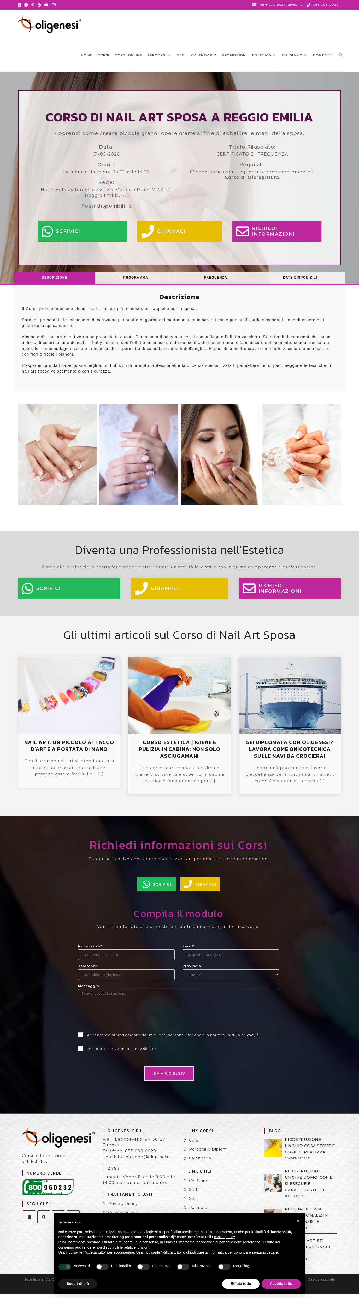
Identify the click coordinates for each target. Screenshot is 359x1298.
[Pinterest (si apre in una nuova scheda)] (33, 5)
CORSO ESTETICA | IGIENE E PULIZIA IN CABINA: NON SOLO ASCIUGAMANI (179, 752)
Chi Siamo (199, 1184)
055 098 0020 (140, 1154)
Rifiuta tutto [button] (241, 1284)
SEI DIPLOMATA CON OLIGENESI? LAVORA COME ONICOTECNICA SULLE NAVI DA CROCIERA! (289, 752)
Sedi (193, 1202)
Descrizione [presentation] (55, 281)
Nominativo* (90, 950)
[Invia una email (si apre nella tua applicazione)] (53, 5)
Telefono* (87, 970)
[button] (298, 1221)
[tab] (55, 281)
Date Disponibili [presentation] (300, 281)
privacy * (249, 1038)
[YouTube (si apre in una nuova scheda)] (46, 5)
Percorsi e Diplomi (208, 1152)
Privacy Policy (123, 1207)
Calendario (200, 1161)
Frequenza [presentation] (215, 281)
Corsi (194, 1144)
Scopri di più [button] (78, 1284)
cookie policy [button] (224, 1237)
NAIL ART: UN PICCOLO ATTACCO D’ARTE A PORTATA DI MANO (69, 749)
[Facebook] (43, 1220)
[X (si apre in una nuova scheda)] (20, 5)
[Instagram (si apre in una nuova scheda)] (39, 5)
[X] (29, 1220)
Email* (189, 950)
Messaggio (88, 990)
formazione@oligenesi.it (145, 1160)
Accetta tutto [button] (281, 1284)
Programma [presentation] (135, 281)
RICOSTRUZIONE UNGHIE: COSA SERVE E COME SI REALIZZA (310, 1149)
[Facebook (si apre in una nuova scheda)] (26, 5)
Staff (194, 1193)
